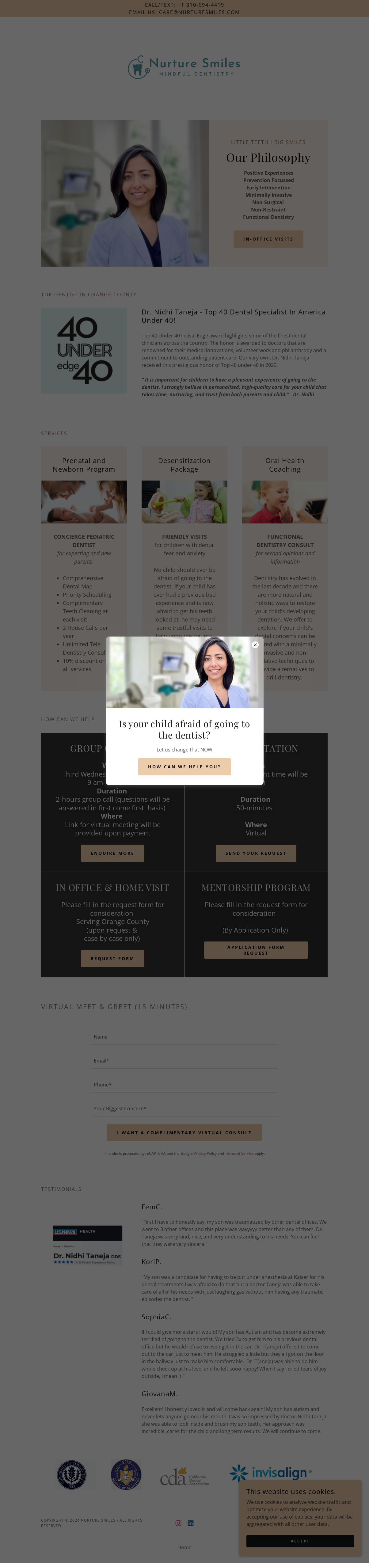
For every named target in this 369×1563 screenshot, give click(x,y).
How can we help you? (184, 767)
